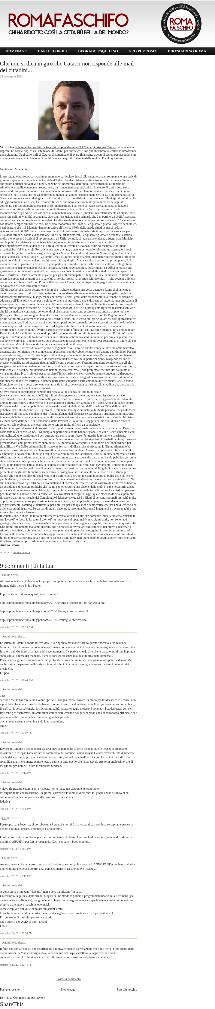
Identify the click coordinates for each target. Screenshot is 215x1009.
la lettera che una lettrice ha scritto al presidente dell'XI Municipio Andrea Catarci (65, 147)
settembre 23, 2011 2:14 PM (15, 773)
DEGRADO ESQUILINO (98, 51)
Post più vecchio (127, 989)
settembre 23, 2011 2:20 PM (15, 808)
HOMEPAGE (16, 51)
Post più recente (9, 989)
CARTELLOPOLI (52, 51)
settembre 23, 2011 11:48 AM (16, 680)
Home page (68, 989)
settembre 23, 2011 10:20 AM (16, 627)
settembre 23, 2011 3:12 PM (15, 876)
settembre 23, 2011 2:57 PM (15, 848)
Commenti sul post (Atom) (29, 997)
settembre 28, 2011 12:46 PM (16, 964)
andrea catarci (21, 552)
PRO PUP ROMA (143, 51)
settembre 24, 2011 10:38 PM (16, 933)
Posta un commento (69, 979)
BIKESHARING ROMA (187, 51)
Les (4, 575)
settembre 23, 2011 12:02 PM (16, 732)
